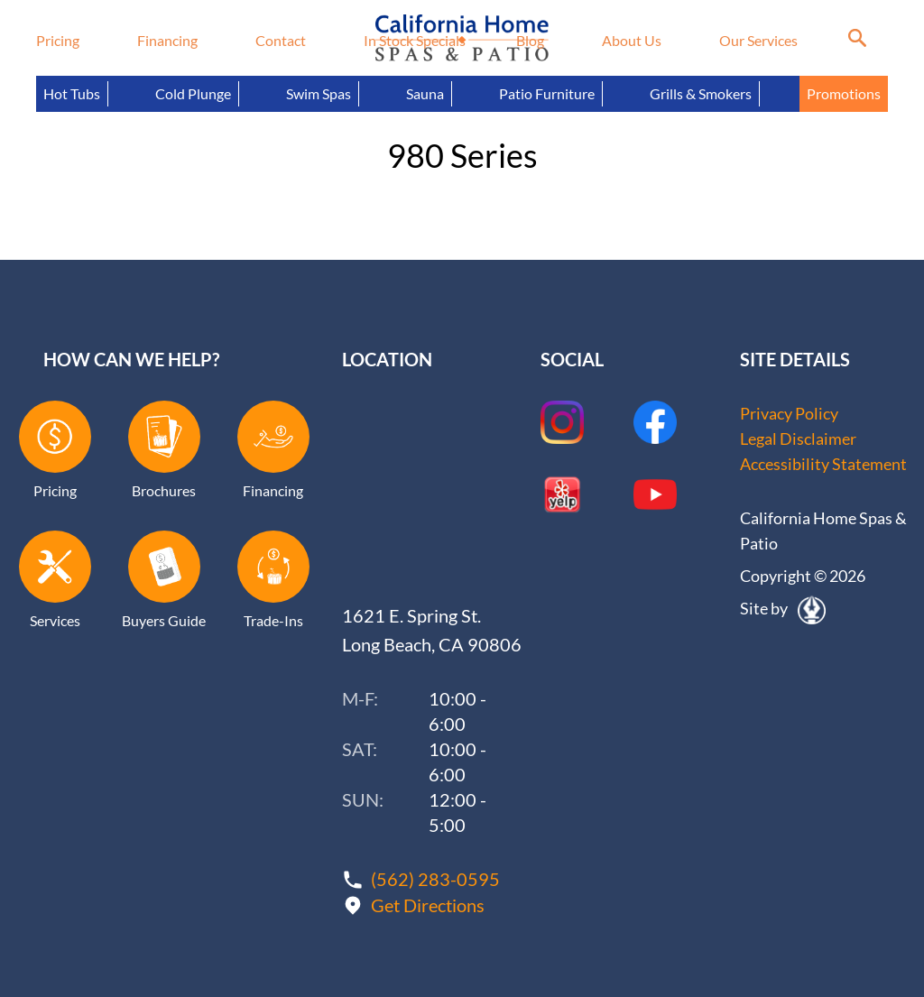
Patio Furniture (547, 93)
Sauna (425, 93)
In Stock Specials (415, 40)
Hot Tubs (71, 93)
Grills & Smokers (701, 93)
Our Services (758, 40)
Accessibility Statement (823, 464)
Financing (167, 40)
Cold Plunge (193, 93)
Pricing (57, 40)
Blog (530, 40)
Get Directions (428, 905)
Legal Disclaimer (798, 438)
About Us (631, 40)
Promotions (844, 93)
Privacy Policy (789, 413)
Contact (280, 40)
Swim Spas (318, 93)
